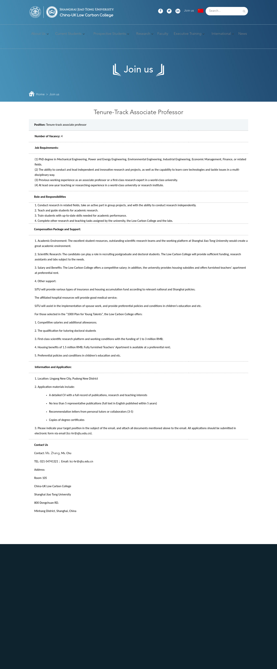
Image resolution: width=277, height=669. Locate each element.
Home (40, 94)
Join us (189, 10)
